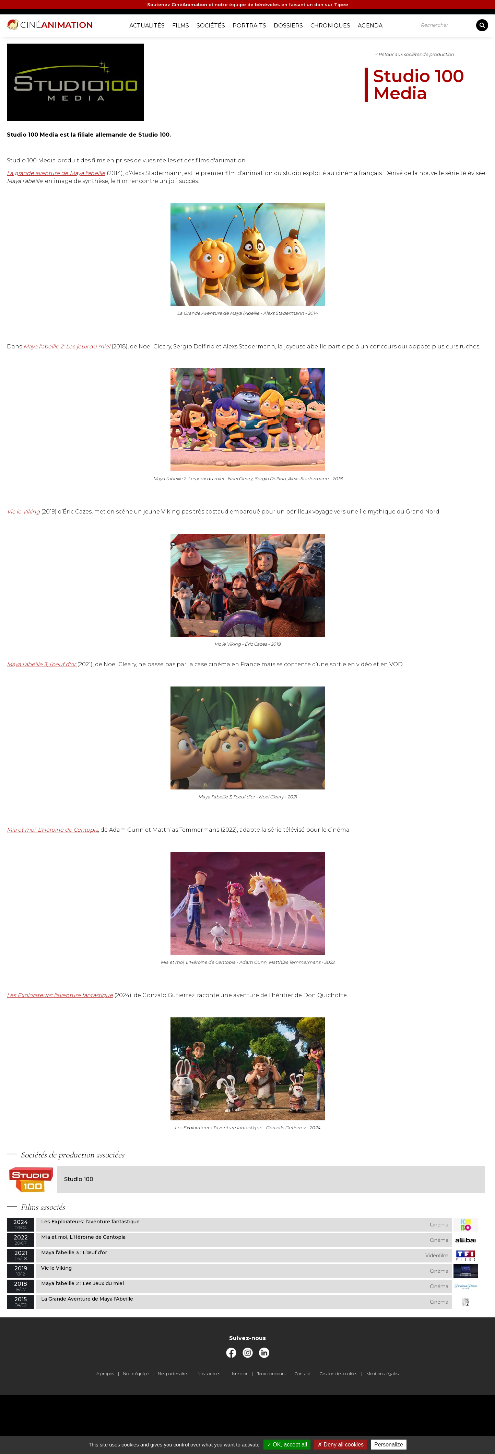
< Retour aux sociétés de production (276, 60)
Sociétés (216, 24)
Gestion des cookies (338, 1432)
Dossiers (293, 24)
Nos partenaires (173, 1432)
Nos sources (209, 1432)
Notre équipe (136, 1432)
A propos (105, 1432)
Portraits (254, 24)
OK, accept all (287, 1444)
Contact (302, 1432)
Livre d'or (238, 1432)
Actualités (152, 24)
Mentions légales (382, 1432)
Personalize (388, 1444)
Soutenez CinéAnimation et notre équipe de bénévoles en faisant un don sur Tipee (247, 5)
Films (185, 24)
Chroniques (335, 24)
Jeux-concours (271, 1432)
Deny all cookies (341, 1444)
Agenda (375, 24)
